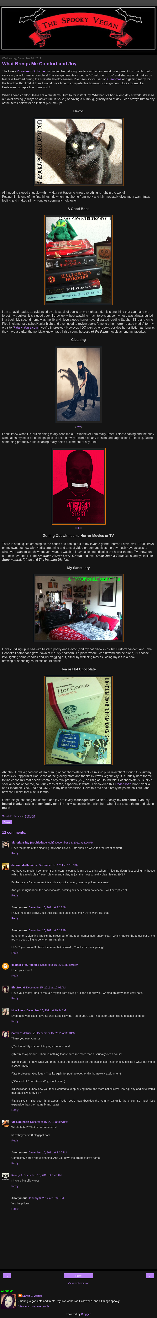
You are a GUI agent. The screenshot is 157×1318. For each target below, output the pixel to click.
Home (78, 1275)
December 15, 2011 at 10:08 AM (45, 987)
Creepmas (114, 79)
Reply (14, 853)
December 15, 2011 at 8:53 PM (49, 1121)
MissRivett (18, 1010)
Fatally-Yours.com (26, 327)
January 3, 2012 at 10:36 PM (46, 1198)
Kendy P (17, 1175)
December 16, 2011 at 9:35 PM (48, 1152)
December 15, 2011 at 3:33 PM (56, 1033)
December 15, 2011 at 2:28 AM (47, 907)
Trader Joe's (123, 784)
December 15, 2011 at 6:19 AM (47, 930)
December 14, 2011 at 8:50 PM (74, 842)
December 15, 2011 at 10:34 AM (46, 1010)
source (78, 426)
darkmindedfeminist (24, 865)
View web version (78, 1283)
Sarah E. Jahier (21, 1033)
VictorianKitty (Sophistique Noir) (32, 842)
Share (7, 822)
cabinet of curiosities (25, 964)
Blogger (86, 1314)
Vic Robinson (20, 1121)
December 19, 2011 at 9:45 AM (43, 1175)
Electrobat (18, 987)
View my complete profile (33, 1306)
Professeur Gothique (31, 71)
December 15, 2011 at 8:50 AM (59, 964)
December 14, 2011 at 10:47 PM (59, 865)
